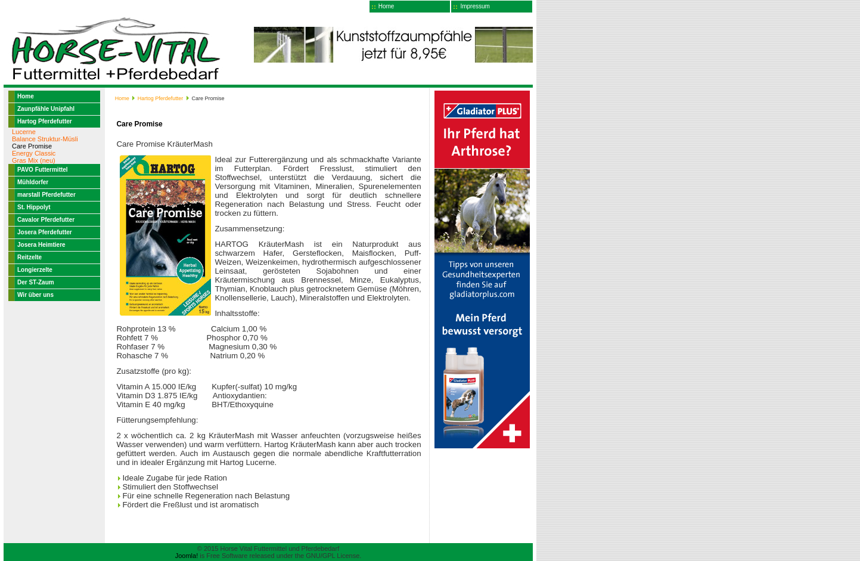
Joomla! (186, 555)
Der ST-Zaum (35, 282)
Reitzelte (29, 257)
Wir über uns (35, 295)
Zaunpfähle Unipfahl (45, 109)
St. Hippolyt (34, 207)
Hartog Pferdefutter (44, 121)
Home (386, 6)
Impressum (474, 6)
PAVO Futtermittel (42, 169)
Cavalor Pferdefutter (45, 219)
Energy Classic (33, 153)
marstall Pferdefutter (46, 194)
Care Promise (32, 146)
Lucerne (24, 131)
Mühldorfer (32, 182)
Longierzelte (34, 269)
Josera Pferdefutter (44, 232)
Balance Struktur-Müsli (45, 138)
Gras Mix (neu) (33, 160)
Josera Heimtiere (41, 244)
